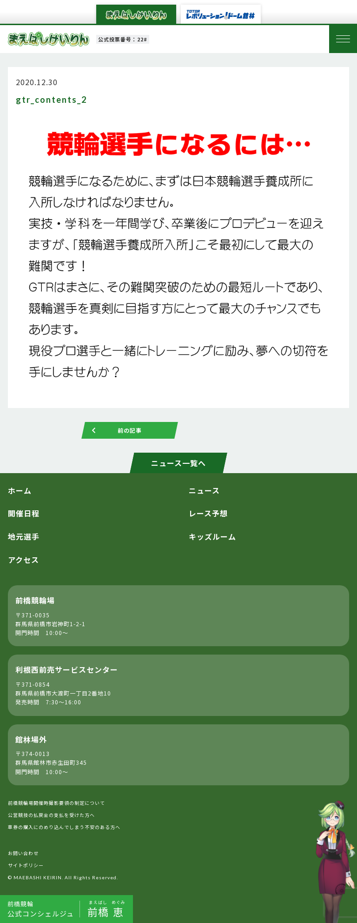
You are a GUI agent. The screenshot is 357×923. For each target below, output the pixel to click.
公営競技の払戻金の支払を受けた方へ (51, 814)
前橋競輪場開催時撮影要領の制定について (56, 802)
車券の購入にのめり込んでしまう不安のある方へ (64, 826)
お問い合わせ (23, 852)
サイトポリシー (26, 865)
